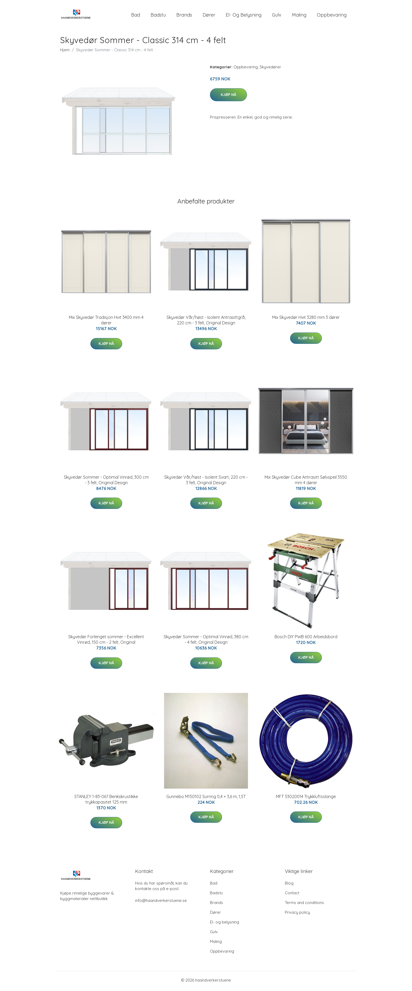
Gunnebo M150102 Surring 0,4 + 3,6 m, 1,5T (206, 798)
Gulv (276, 16)
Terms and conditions (304, 904)
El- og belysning (243, 16)
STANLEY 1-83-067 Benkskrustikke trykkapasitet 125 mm (106, 800)
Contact (292, 894)
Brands (184, 16)
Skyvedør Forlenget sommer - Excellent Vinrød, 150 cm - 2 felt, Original (106, 641)
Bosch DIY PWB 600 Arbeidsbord (306, 638)
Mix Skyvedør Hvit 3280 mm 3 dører (306, 319)
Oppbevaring (332, 16)
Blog (289, 884)
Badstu (158, 16)
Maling (299, 16)
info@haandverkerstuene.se (161, 902)
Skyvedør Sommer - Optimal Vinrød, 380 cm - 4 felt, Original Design (206, 641)
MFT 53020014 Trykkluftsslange (306, 798)
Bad (135, 16)
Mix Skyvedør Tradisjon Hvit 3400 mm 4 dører (106, 321)
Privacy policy (297, 914)
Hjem (65, 51)
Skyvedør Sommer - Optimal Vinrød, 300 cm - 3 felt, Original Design (106, 481)
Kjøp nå (228, 96)
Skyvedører (270, 68)
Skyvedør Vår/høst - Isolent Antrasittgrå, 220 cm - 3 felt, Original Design (206, 321)
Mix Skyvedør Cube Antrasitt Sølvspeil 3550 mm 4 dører (306, 481)
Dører (209, 16)
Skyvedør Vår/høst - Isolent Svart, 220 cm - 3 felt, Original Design (206, 481)
